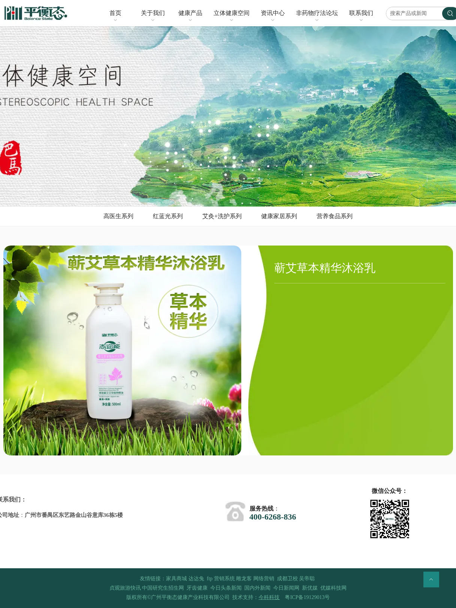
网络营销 (263, 578)
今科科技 (269, 597)
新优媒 (310, 588)
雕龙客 (244, 578)
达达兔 (196, 578)
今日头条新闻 (226, 588)
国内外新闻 (257, 588)
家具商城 (176, 578)
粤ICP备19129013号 (307, 597)
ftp (210, 578)
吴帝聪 (307, 578)
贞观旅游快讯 (125, 588)
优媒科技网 (333, 588)
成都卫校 (287, 578)
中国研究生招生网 (163, 588)
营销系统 (224, 578)
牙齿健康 (197, 588)
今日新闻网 (286, 588)
